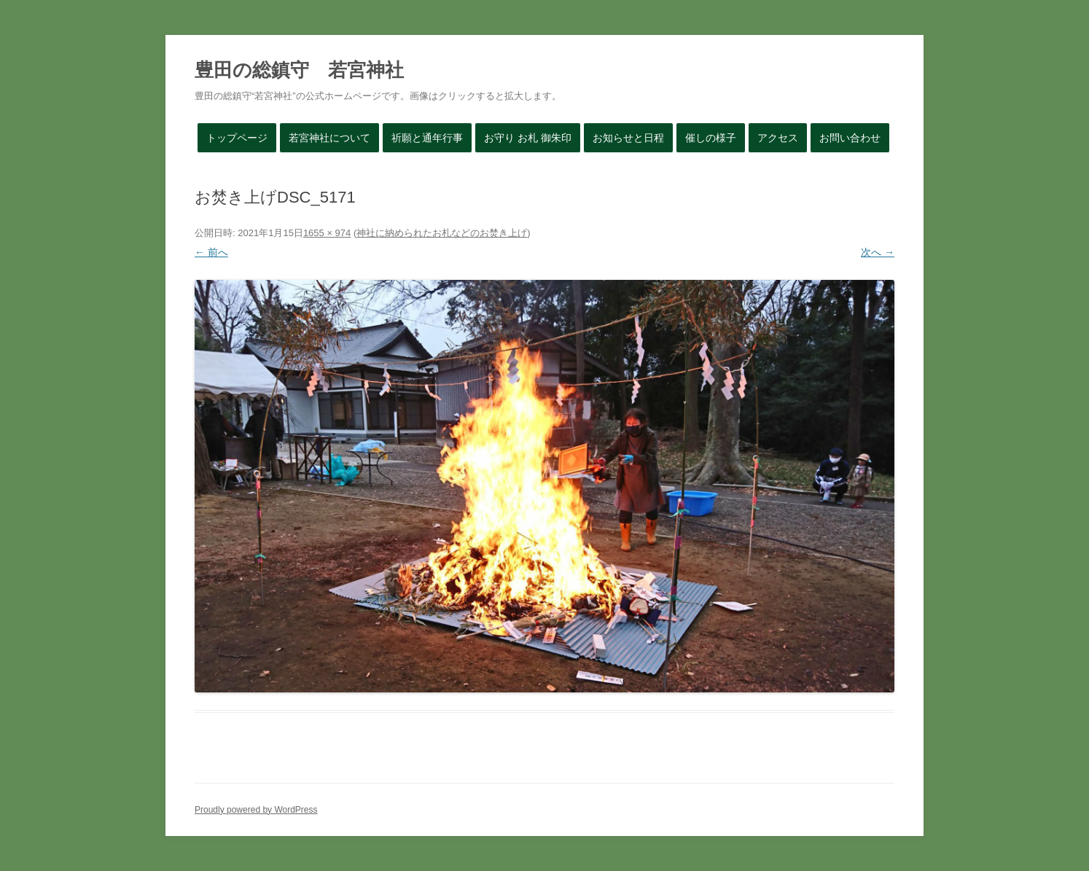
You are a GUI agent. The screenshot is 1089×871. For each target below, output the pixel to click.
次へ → (877, 252)
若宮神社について (329, 138)
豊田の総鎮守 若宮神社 (299, 70)
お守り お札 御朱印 (527, 138)
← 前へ (211, 252)
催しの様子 (710, 138)
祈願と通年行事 (427, 138)
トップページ (237, 138)
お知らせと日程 (628, 138)
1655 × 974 (327, 232)
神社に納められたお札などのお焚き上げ (441, 232)
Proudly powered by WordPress (256, 810)
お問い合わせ (850, 138)
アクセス (777, 138)
